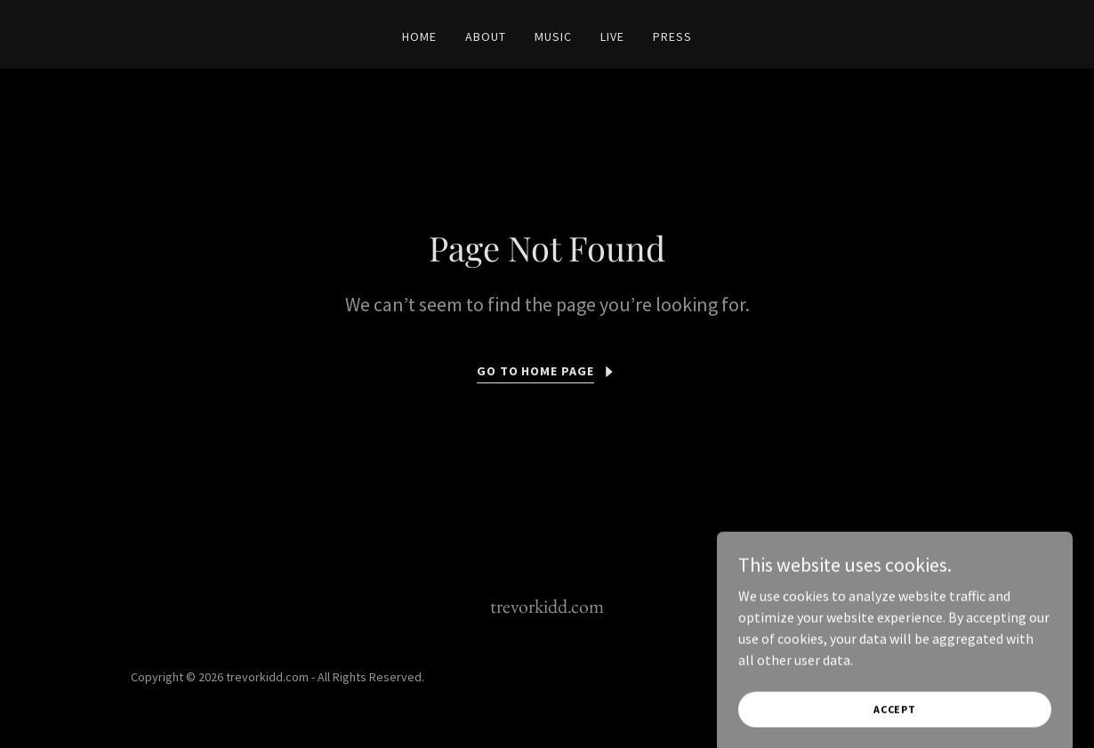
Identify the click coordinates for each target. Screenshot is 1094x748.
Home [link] (419, 36)
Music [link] (553, 36)
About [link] (485, 36)
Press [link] (672, 36)
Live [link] (612, 36)
